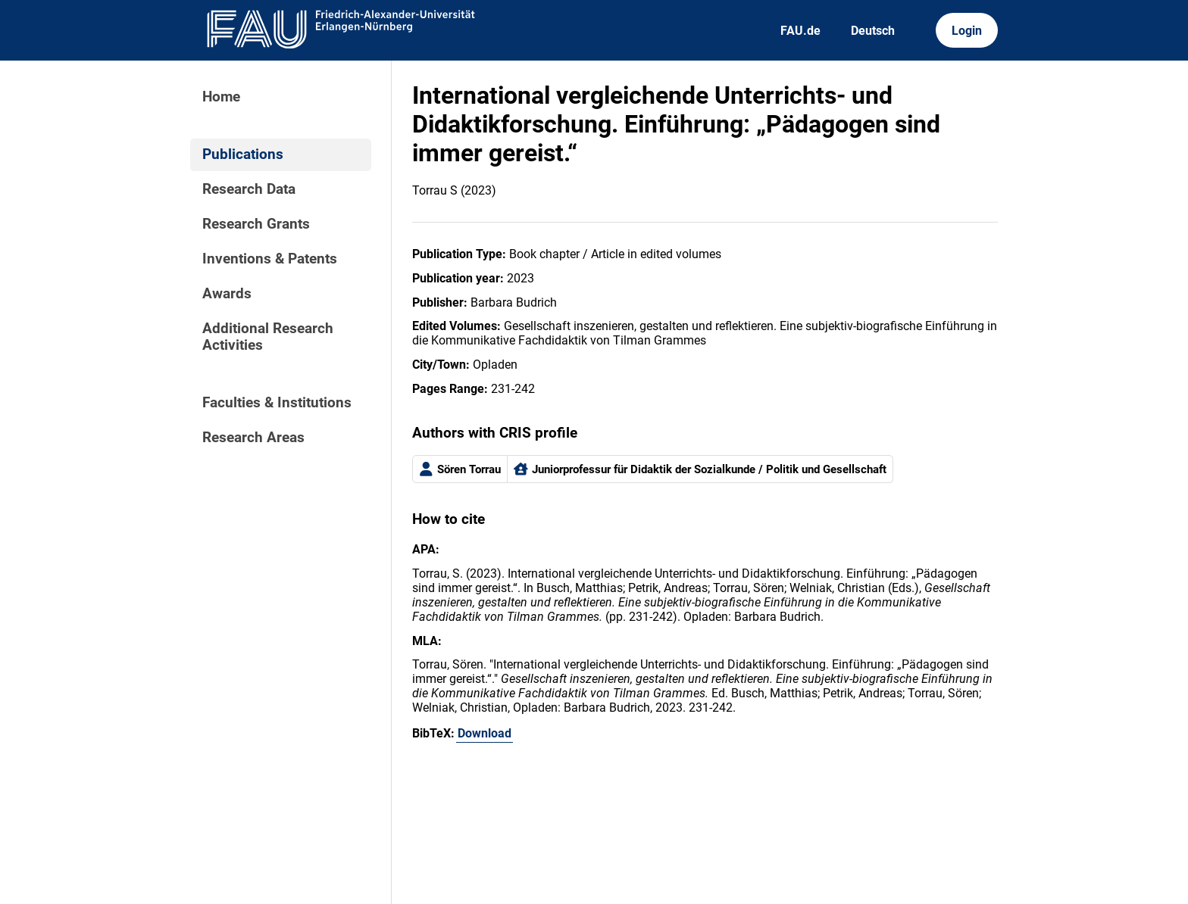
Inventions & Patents (269, 259)
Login (967, 30)
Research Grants (256, 224)
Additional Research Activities (267, 337)
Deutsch (873, 30)
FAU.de (800, 30)
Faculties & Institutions (277, 402)
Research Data (248, 189)
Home (221, 97)
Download (484, 733)
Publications (242, 154)
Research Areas (253, 437)
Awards (227, 293)
